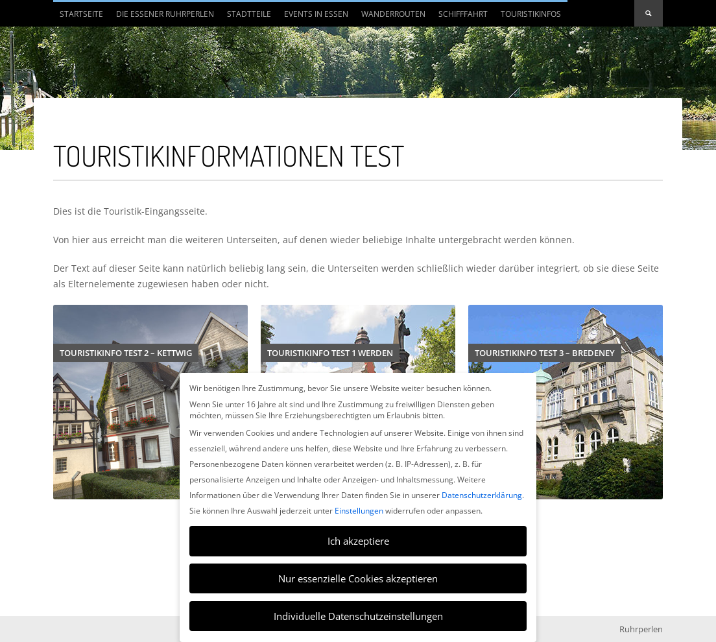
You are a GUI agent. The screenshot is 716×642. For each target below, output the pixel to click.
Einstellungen (359, 510)
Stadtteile (246, 17)
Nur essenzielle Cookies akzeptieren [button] (358, 578)
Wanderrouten (393, 13)
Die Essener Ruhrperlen (162, 17)
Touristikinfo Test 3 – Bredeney (545, 353)
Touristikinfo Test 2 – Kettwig (126, 353)
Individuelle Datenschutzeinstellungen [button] (358, 616)
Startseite (81, 13)
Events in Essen (316, 13)
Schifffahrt (463, 13)
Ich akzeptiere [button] (358, 540)
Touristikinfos (531, 13)
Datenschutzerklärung (482, 495)
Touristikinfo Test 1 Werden (330, 353)
